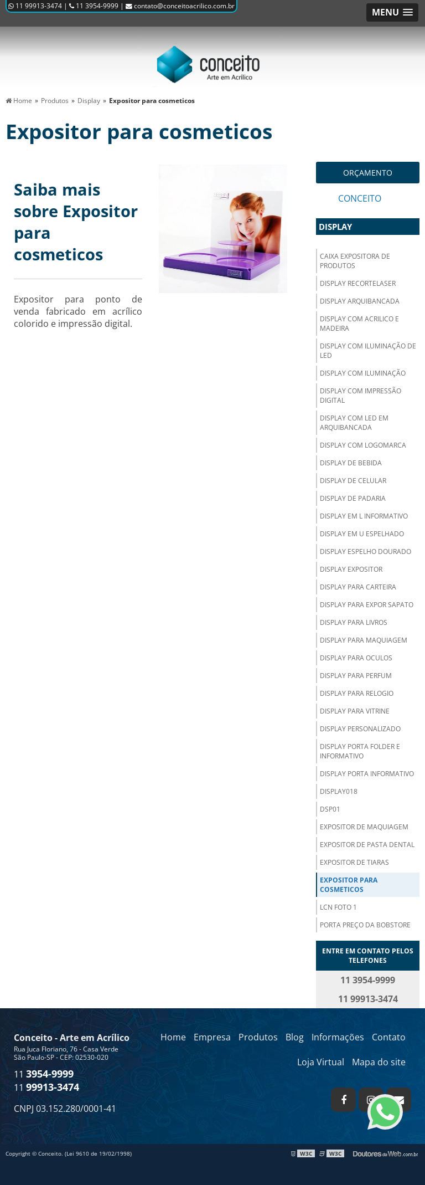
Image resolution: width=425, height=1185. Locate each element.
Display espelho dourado (365, 551)
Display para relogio (356, 693)
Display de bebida (351, 463)
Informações (338, 1037)
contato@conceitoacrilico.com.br (180, 6)
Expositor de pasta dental (367, 844)
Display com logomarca (363, 445)
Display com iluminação (363, 373)
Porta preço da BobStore (365, 925)
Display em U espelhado (362, 533)
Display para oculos (356, 658)
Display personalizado (360, 728)
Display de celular (353, 480)
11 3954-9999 (93, 6)
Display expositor (351, 569)
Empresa (212, 1037)
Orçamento (367, 172)
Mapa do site (379, 1062)
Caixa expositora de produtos (355, 261)
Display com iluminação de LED (368, 350)
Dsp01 (330, 809)
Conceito (359, 198)
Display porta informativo (367, 773)
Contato (389, 1037)
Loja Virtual (320, 1062)
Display (335, 226)
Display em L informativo (364, 516)
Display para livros (353, 622)
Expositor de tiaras (354, 862)
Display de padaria (353, 498)
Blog (295, 1037)
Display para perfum (356, 675)
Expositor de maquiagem (364, 827)
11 (44, 1074)
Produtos (258, 1037)
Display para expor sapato (366, 604)
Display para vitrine (355, 711)
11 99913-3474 (35, 6)
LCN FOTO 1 (338, 907)
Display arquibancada (360, 301)
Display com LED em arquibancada (354, 422)
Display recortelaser (358, 283)
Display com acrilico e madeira (359, 323)
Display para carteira (358, 587)
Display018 (338, 791)
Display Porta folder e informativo (360, 751)
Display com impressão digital (360, 395)
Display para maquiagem (363, 640)
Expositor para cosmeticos (348, 884)
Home (173, 1037)
